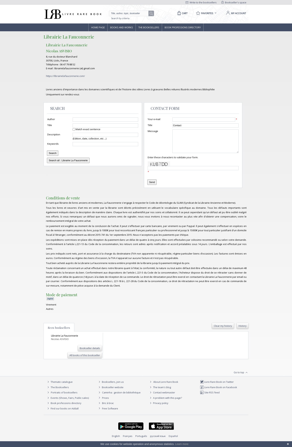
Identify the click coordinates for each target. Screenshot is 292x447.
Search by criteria (120, 18)
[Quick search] (130, 13)
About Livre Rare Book (165, 386)
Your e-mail (154, 119)
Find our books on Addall (62, 413)
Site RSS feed (210, 397)
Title (49, 125)
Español (173, 440)
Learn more (181, 444)
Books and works (121, 27)
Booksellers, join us (111, 386)
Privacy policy (158, 407)
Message (153, 131)
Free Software (110, 413)
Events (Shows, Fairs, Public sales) (67, 402)
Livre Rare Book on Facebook (218, 392)
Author (51, 119)
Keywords (53, 143)
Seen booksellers (59, 332)
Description (53, 134)
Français (127, 440)
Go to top (241, 377)
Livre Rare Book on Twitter (217, 386)
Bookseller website (110, 392)
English (116, 440)
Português (141, 440)
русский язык (158, 440)
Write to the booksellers (201, 2)
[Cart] (182, 13)
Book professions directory (183, 27)
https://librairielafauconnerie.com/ (65, 76)
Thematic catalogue (59, 386)
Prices (105, 402)
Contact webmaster (162, 397)
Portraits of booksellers (64, 397)
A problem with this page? (165, 402)
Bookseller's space (233, 2)
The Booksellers (148, 27)
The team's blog (160, 392)
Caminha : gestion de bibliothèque (121, 397)
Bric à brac (108, 407)
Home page (98, 27)
